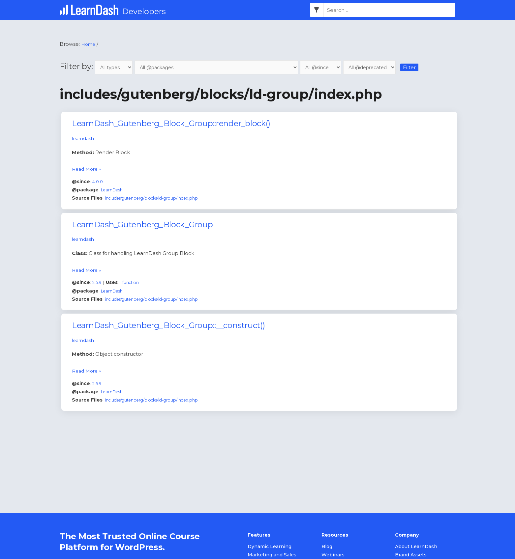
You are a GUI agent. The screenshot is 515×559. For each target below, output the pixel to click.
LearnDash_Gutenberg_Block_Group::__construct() (168, 326)
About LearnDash (416, 547)
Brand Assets (411, 555)
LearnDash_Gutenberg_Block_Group (142, 225)
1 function (131, 283)
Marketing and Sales (272, 555)
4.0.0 (98, 182)
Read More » (88, 169)
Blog (326, 547)
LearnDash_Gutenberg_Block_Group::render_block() (171, 124)
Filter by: (98, 66)
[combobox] (389, 10)
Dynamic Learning (269, 547)
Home (89, 44)
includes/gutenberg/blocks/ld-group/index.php (157, 199)
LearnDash (113, 190)
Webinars (333, 555)
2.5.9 (97, 283)
